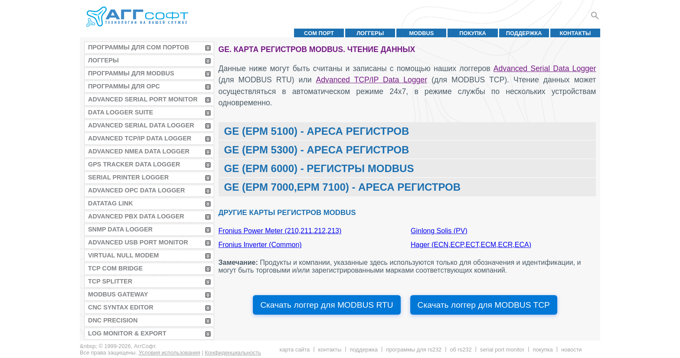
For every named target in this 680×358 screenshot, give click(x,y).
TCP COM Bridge (115, 268)
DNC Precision (112, 320)
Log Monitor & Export (127, 333)
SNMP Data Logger (120, 229)
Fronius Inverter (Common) (260, 244)
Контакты (575, 33)
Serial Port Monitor (502, 349)
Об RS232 (460, 349)
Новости (571, 349)
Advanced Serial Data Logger (141, 125)
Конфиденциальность (233, 352)
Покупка (472, 33)
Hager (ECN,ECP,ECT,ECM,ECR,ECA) (471, 244)
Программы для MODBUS (131, 73)
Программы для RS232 (413, 349)
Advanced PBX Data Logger (136, 216)
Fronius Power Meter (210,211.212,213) (280, 230)
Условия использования (169, 352)
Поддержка (524, 33)
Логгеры (370, 33)
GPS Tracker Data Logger (134, 164)
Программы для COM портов (138, 47)
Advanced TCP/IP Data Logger (139, 138)
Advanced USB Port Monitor (138, 242)
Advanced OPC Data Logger (136, 190)
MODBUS (421, 33)
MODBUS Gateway (118, 294)
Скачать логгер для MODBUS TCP (484, 304)
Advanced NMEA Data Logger (139, 151)
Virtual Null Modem (123, 255)
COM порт (319, 33)
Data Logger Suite (120, 112)
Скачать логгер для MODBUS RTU (326, 304)
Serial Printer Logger (128, 177)
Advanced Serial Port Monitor (143, 99)
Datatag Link (110, 203)
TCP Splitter (110, 281)
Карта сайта (295, 349)
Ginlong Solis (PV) (439, 230)
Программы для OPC (124, 86)
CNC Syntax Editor (121, 307)
